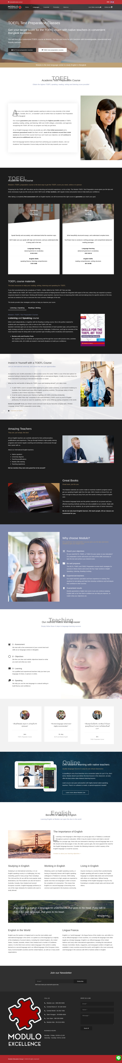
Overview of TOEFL (16, 410)
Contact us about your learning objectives (67, 853)
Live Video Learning (95, 7)
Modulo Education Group (15, 1059)
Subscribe (80, 981)
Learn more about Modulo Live (75, 792)
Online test (108, 7)
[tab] (17, 308)
